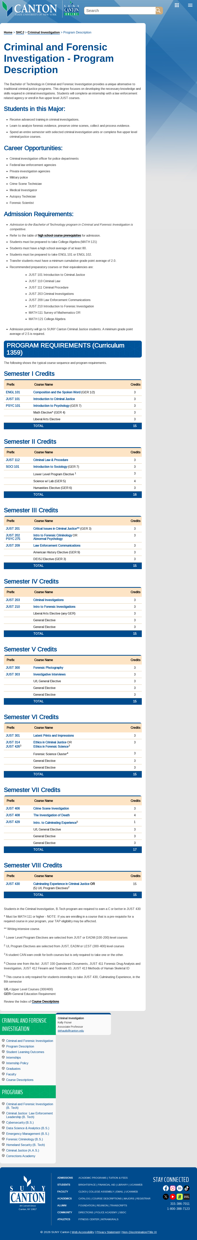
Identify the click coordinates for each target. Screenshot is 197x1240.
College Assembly (101, 1191)
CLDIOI (82, 1191)
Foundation (86, 1205)
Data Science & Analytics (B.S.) (27, 1128)
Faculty (11, 1074)
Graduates (13, 1068)
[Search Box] (120, 10)
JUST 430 (13, 884)
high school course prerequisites (59, 235)
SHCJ (20, 32)
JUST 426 (13, 746)
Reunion (102, 1205)
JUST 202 (13, 535)
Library (122, 1184)
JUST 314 (13, 742)
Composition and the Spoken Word (56, 392)
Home (8, 32)
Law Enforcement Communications (56, 545)
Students (63, 1184)
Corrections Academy (20, 1156)
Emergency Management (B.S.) (27, 1133)
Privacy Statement (108, 1232)
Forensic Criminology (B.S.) (24, 1139)
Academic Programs (92, 1177)
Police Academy (106, 1212)
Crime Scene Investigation (51, 808)
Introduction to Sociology (50, 466)
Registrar (143, 1198)
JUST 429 (13, 822)
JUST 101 (13, 399)
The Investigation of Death (51, 815)
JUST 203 (13, 600)
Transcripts (118, 1205)
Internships (13, 1057)
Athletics (63, 1219)
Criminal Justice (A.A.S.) (22, 1150)
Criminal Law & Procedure (50, 460)
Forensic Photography (48, 667)
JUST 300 (13, 667)
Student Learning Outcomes (25, 1052)
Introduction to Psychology (51, 405)
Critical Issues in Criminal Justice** (56, 528)
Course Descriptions (45, 1001)
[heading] (31, 9)
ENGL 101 (13, 392)
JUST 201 (13, 528)
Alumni (61, 1205)
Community (64, 1212)
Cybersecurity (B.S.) (20, 1122)
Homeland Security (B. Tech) (25, 1145)
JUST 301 (13, 735)
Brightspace (87, 1184)
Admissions (65, 1177)
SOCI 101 (12, 466)
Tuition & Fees (118, 1177)
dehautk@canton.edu (71, 1030)
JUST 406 (13, 808)
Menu (190, 5)
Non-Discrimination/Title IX (139, 1232)
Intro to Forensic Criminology (52, 535)
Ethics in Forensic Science (50, 746)
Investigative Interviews (49, 674)
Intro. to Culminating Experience (55, 822)
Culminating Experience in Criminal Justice (61, 884)
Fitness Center (88, 1219)
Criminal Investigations (48, 600)
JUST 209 (13, 545)
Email (119, 1191)
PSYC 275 (13, 538)
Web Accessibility (83, 1232)
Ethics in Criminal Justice (49, 742)
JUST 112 (13, 460)
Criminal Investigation (44, 32)
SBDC (122, 1212)
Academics (64, 1198)
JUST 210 (13, 606)
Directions (85, 1212)
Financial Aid (106, 1184)
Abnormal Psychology (48, 538)
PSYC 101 (13, 405)
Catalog (84, 1198)
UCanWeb (136, 1184)
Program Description (20, 1046)
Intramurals (110, 1219)
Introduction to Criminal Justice (54, 399)
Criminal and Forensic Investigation (29, 1040)
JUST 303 (13, 674)
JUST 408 (13, 815)
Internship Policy (17, 1063)
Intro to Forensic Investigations (54, 606)
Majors (129, 1198)
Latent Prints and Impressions (53, 735)
